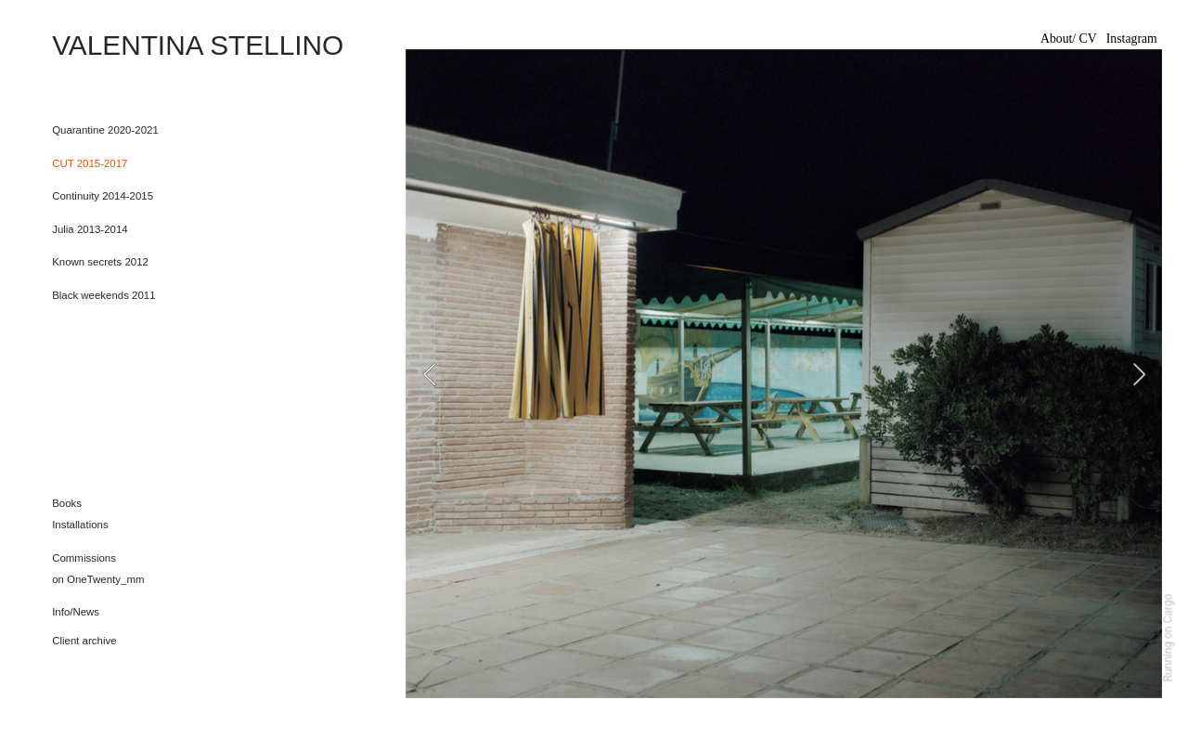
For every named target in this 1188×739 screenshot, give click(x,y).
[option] (784, 373)
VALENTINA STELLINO (201, 45)
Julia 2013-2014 (91, 229)
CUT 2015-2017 (89, 163)
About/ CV (1068, 38)
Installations (80, 524)
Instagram (1131, 38)
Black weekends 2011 (103, 295)
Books (67, 503)
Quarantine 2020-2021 (105, 130)
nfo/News (77, 611)
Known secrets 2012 (100, 261)
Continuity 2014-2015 (102, 195)
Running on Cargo (1168, 638)
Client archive (84, 640)
